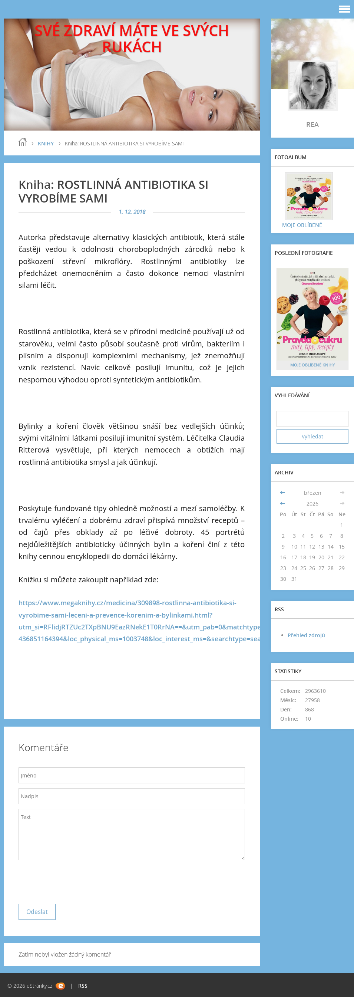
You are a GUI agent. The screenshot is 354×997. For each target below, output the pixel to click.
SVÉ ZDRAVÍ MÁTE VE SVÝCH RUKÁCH (131, 38)
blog (23, 142)
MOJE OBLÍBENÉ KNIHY (312, 365)
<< (283, 492)
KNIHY (46, 143)
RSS (82, 985)
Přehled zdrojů (306, 635)
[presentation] (75, 880)
